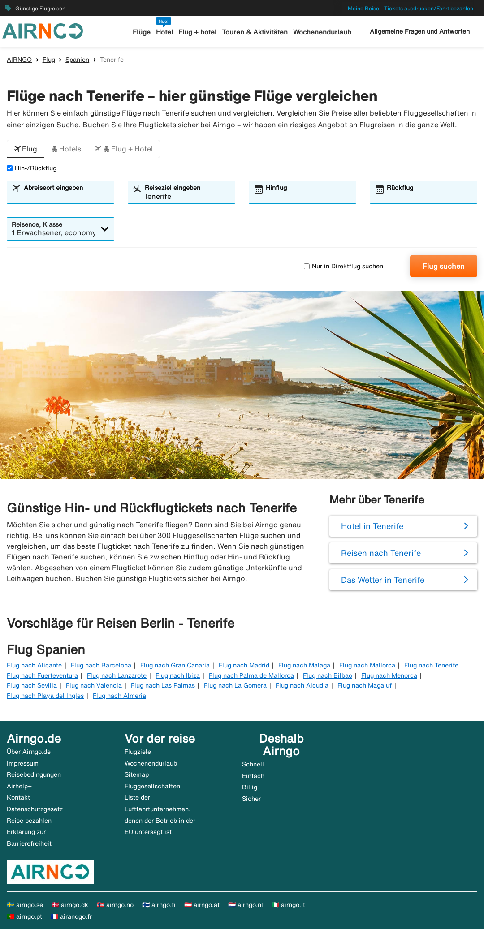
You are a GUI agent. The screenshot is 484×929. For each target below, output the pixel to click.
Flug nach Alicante (34, 665)
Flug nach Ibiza (178, 675)
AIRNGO (19, 59)
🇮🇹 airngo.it (288, 905)
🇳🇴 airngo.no (115, 905)
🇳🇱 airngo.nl (245, 905)
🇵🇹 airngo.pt (24, 916)
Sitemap (137, 774)
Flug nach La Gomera (235, 685)
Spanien (77, 59)
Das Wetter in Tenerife (382, 580)
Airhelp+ (19, 786)
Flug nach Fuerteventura (42, 675)
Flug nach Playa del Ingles (45, 695)
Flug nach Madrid (244, 665)
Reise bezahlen (29, 820)
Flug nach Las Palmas (163, 685)
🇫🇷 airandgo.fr (71, 916)
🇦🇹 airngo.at (202, 905)
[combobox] (66, 196)
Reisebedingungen (34, 774)
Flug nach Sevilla (32, 685)
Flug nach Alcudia (302, 685)
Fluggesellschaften (152, 786)
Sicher (251, 799)
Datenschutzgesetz (35, 809)
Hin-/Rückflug (31, 168)
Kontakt (18, 797)
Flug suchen (444, 266)
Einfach (253, 776)
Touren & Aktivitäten (255, 32)
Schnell (253, 764)
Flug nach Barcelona (101, 665)
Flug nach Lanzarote (117, 675)
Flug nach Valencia (94, 685)
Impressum (23, 763)
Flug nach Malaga (304, 665)
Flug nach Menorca (389, 675)
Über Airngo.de (29, 751)
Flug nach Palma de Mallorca (251, 675)
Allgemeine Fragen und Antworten (420, 31)
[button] (25, 149)
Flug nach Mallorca (367, 665)
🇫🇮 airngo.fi (159, 905)
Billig (249, 787)
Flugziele (138, 751)
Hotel (164, 32)
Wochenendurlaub (322, 32)
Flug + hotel (197, 32)
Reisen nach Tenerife (381, 553)
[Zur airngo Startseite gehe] (42, 30)
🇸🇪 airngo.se (25, 905)
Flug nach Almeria (119, 695)
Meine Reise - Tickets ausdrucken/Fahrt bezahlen (410, 8)
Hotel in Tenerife (372, 526)
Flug (49, 59)
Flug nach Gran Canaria (175, 665)
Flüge (142, 32)
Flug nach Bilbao (327, 675)
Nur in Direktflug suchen (343, 266)
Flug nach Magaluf (364, 685)
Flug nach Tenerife (431, 665)
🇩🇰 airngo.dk (70, 905)
